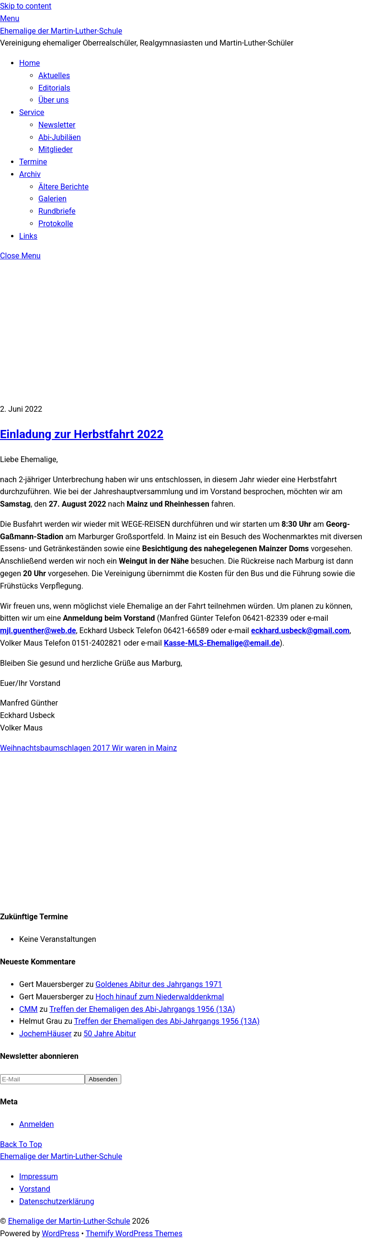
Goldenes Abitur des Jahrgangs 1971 (158, 984)
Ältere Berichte (63, 186)
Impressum (38, 1176)
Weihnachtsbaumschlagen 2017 (55, 748)
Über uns (53, 99)
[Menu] (9, 18)
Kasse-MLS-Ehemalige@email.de (222, 643)
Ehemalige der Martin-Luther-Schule (69, 1221)
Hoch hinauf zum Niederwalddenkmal (159, 996)
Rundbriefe (57, 211)
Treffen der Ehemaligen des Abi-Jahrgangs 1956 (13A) (142, 1009)
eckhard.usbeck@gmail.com (300, 630)
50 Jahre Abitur (109, 1033)
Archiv (30, 174)
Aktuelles (54, 75)
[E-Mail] (42, 1079)
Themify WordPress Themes (134, 1233)
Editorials (54, 88)
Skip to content (25, 6)
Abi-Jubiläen (59, 137)
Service (31, 112)
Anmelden (36, 1124)
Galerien (52, 198)
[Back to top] (21, 1144)
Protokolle (55, 223)
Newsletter (56, 124)
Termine (33, 161)
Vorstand (34, 1189)
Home (29, 63)
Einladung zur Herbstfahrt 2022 (81, 434)
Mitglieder (55, 149)
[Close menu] (20, 255)
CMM (28, 1009)
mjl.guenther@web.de (38, 630)
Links (28, 236)
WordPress (60, 1233)
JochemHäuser (45, 1033)
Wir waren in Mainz (143, 748)
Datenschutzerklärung (56, 1201)
